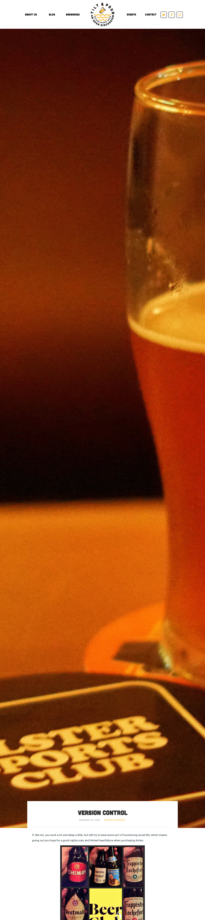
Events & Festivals (114, 819)
